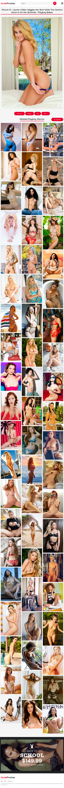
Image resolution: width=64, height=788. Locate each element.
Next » (45, 113)
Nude (8, 3)
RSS (2, 781)
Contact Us (10, 781)
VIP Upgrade (57, 119)
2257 (5, 781)
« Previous (19, 113)
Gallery (29, 113)
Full (38, 113)
